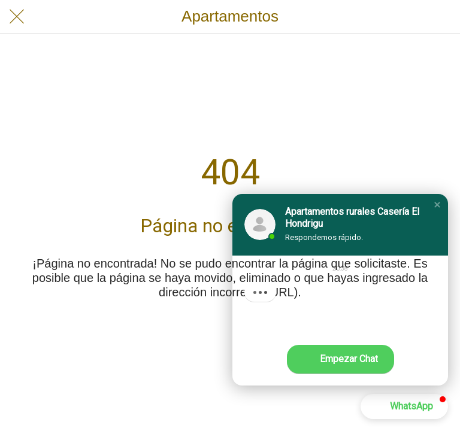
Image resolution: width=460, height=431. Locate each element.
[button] (437, 205)
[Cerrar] (17, 17)
